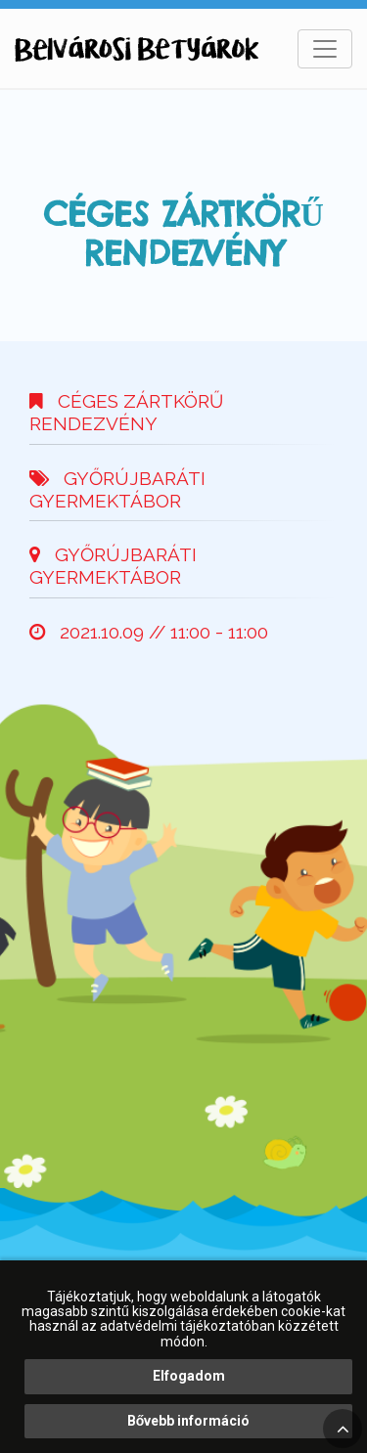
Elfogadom (189, 1376)
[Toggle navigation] (325, 48)
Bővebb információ (189, 1421)
